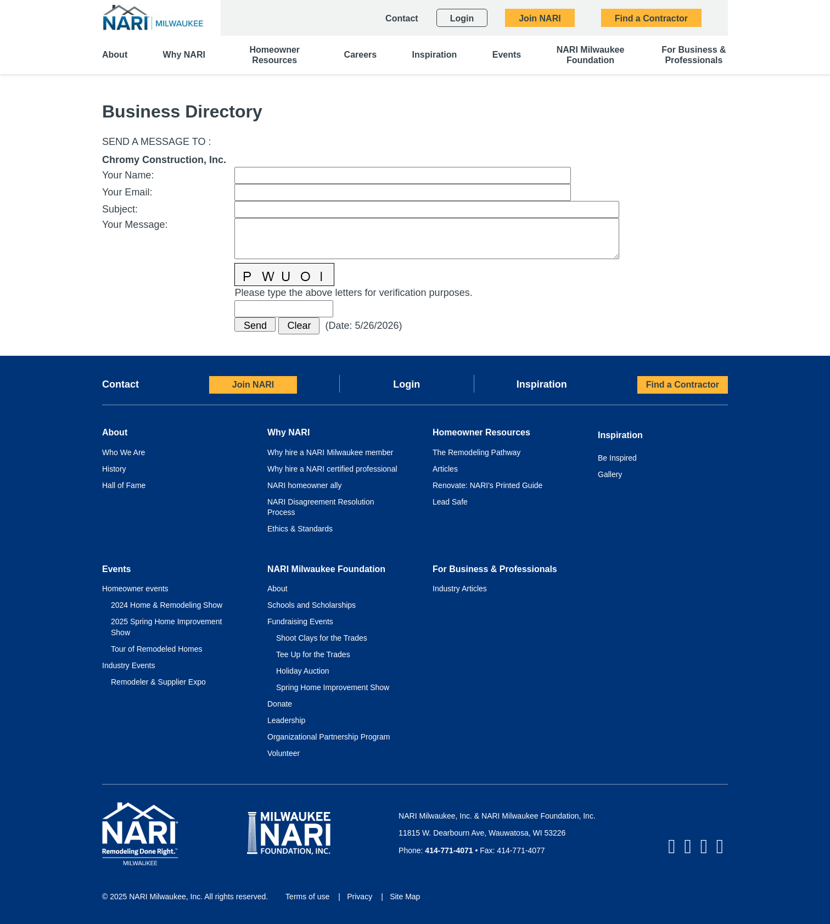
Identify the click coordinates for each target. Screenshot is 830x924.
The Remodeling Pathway (476, 452)
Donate (279, 703)
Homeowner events (135, 588)
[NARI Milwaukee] (152, 17)
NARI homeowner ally (304, 485)
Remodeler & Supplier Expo (158, 681)
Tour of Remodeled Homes (157, 649)
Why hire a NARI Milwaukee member (330, 452)
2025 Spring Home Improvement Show (166, 627)
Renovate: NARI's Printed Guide (487, 485)
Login (406, 384)
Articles (445, 468)
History (114, 468)
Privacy (359, 896)
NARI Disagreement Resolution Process (320, 507)
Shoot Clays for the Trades (321, 638)
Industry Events (128, 665)
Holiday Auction (302, 671)
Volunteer (283, 753)
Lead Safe (450, 501)
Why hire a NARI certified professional (332, 468)
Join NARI (253, 384)
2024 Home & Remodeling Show (166, 605)
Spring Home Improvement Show (332, 687)
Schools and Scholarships (311, 605)
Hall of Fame (123, 485)
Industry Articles (460, 588)
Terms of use (307, 896)
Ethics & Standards (300, 528)
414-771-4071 (449, 850)
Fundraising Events (300, 621)
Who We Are (123, 452)
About (277, 588)
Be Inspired (617, 457)
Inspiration (542, 384)
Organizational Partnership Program (328, 736)
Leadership (286, 720)
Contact (120, 384)
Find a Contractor (682, 384)
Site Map (405, 896)
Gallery (610, 474)
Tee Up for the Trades (313, 654)
